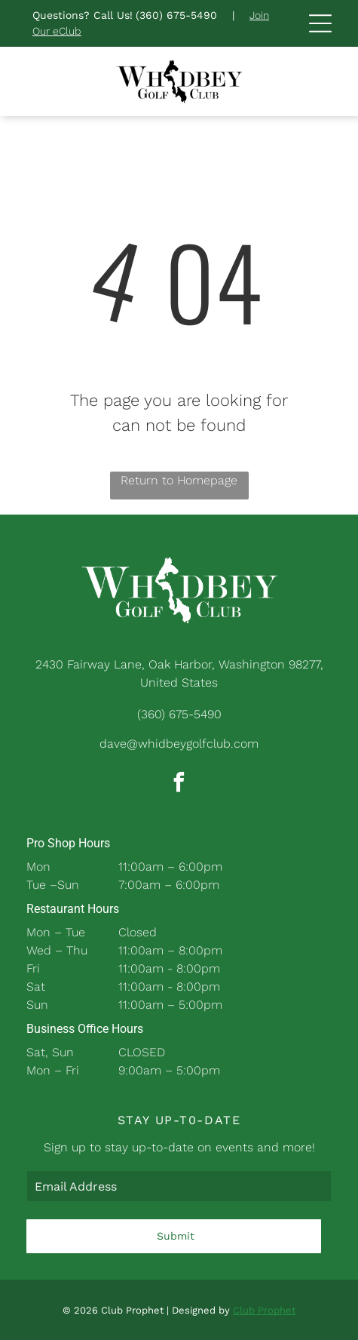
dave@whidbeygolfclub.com (179, 743)
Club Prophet (264, 1310)
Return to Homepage (179, 480)
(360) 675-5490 (176, 15)
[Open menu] (320, 23)
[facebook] (179, 784)
